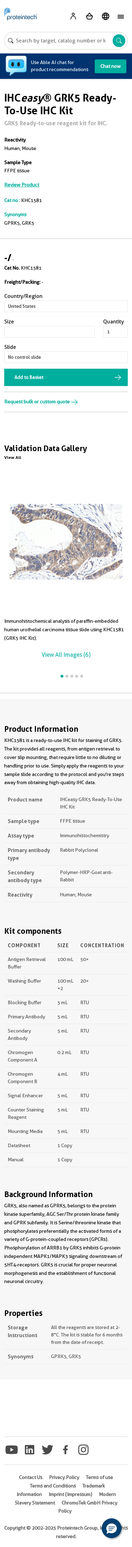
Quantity (113, 321)
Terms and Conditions (53, 1486)
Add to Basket (28, 377)
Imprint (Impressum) (70, 1494)
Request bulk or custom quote (41, 401)
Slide (10, 347)
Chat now (110, 66)
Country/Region (23, 296)
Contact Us (30, 1477)
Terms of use (99, 1477)
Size (9, 321)
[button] (111, 1528)
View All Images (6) (66, 654)
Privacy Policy (64, 1477)
